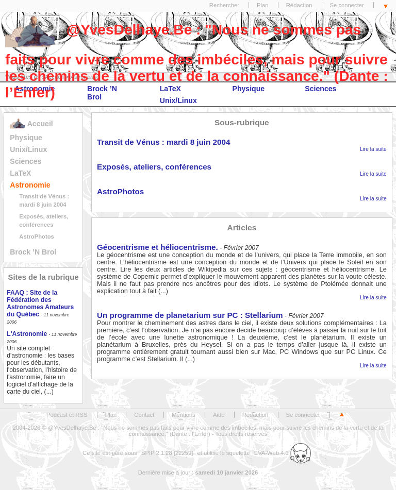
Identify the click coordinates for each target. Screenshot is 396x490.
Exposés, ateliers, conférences (154, 166)
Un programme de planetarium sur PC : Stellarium (190, 315)
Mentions (183, 415)
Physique (26, 137)
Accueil (31, 124)
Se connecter (347, 5)
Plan (263, 5)
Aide (219, 415)
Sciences (25, 161)
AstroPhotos (36, 236)
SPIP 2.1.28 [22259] (167, 453)
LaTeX (20, 173)
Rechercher (224, 5)
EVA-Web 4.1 (282, 453)
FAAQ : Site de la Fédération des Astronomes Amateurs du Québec (40, 303)
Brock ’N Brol (33, 252)
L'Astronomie (27, 333)
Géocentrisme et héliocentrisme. (157, 247)
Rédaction (299, 5)
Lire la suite (373, 149)
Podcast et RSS (66, 415)
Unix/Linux (28, 149)
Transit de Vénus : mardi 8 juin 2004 (163, 142)
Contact (144, 415)
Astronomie (30, 185)
